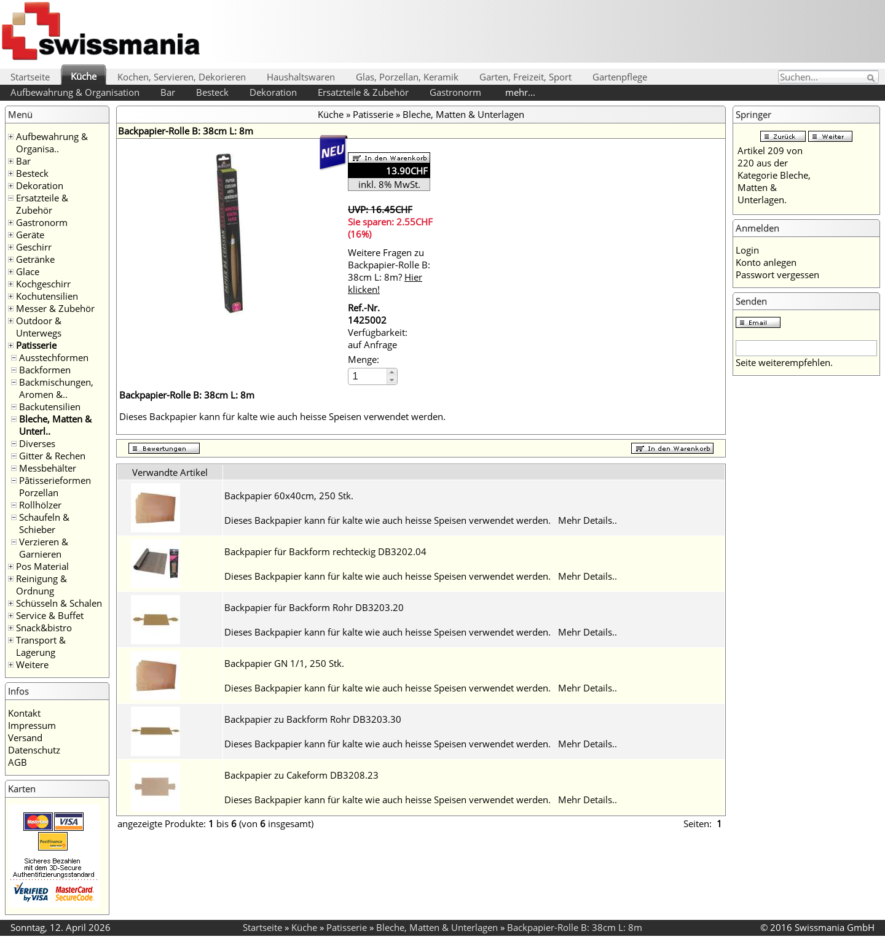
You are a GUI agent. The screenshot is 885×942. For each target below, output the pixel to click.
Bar (167, 92)
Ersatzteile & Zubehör (363, 92)
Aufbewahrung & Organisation (75, 92)
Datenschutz (34, 750)
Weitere (32, 664)
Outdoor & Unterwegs (38, 326)
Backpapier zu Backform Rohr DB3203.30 (312, 719)
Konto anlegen (766, 262)
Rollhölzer (40, 505)
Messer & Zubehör (55, 308)
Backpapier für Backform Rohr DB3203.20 (314, 607)
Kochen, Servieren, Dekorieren (181, 77)
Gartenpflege (619, 77)
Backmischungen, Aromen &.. (56, 388)
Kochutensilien (47, 296)
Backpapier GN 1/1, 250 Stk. (284, 663)
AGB (17, 762)
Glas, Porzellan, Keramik (407, 77)
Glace (27, 271)
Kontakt (24, 713)
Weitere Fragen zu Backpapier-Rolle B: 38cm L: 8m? (389, 270)
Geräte (30, 234)
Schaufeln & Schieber (44, 523)
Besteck (212, 92)
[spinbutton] (368, 376)
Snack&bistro (44, 627)
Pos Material (42, 566)
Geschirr (34, 247)
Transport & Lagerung (41, 646)
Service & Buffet (50, 615)
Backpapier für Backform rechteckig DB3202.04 (325, 551)
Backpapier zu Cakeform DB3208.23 (301, 775)
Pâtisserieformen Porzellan (55, 486)
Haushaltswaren (301, 77)
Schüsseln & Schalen (59, 603)
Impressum (32, 725)
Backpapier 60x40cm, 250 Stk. (288, 495)
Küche (83, 76)
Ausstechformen (53, 357)
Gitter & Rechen (52, 456)
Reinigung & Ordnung (41, 584)
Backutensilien (50, 406)
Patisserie (36, 345)
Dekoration (273, 92)
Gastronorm (455, 92)
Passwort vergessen (777, 274)
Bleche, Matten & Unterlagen (463, 114)
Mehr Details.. (587, 520)
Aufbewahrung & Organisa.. (52, 142)
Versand (25, 737)
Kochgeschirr (43, 284)
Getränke (35, 259)
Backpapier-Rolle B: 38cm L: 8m (574, 927)
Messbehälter (47, 468)
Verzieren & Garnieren (43, 547)
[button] (392, 372)
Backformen (45, 370)
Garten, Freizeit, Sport (525, 77)
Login (747, 250)
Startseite (30, 77)
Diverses (37, 443)
